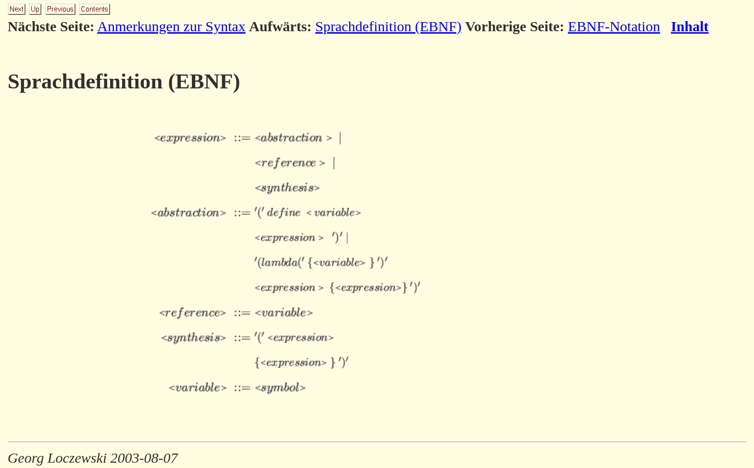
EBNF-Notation (614, 26)
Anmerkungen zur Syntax (171, 26)
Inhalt (689, 26)
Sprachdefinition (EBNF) (388, 26)
